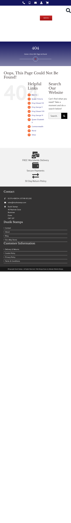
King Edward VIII (38, 111)
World (34, 131)
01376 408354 (13, 198)
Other (34, 135)
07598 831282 (26, 198)
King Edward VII (38, 103)
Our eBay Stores (11, 240)
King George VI (37, 115)
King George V (37, 107)
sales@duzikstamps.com (17, 202)
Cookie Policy (10, 253)
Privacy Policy (10, 257)
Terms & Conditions (12, 261)
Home (26, 54)
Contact (8, 228)
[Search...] (55, 116)
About (7, 232)
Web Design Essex (41, 269)
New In (34, 95)
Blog (7, 236)
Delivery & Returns (12, 249)
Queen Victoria (37, 99)
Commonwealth (37, 126)
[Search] (64, 116)
